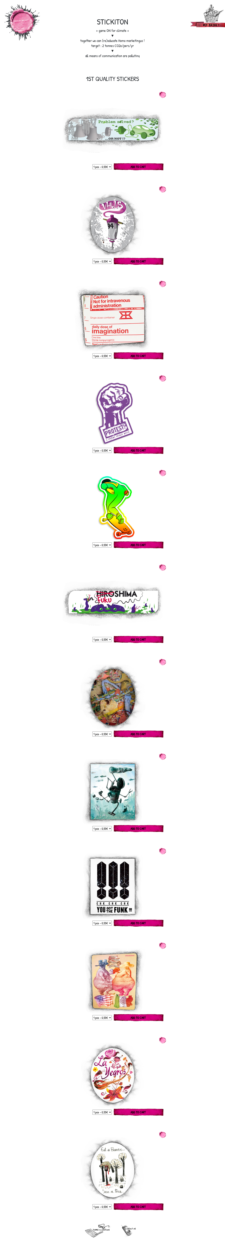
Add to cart (138, 167)
